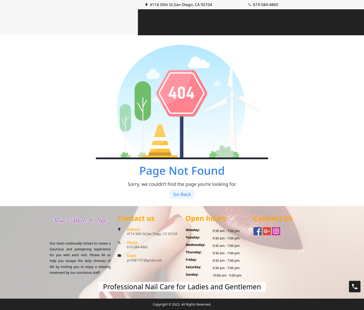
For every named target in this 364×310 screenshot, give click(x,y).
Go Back (182, 194)
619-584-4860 (265, 4)
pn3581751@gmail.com (144, 260)
